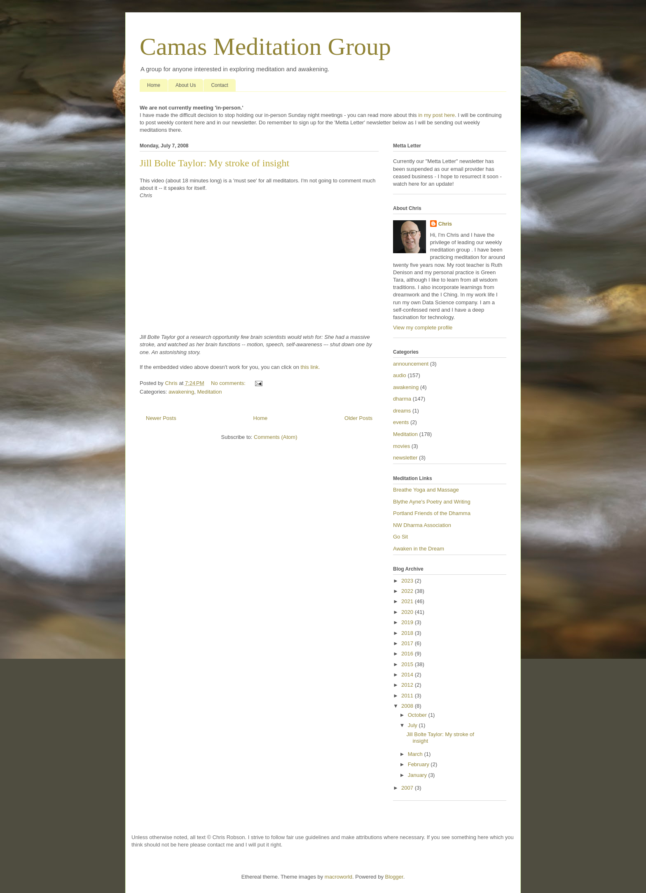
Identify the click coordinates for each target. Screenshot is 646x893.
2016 (408, 654)
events (401, 422)
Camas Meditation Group (265, 46)
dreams (402, 411)
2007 (408, 788)
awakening (181, 392)
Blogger (394, 877)
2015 (408, 664)
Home (153, 85)
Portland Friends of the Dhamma (431, 513)
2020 (408, 612)
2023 (408, 581)
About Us (186, 85)
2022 (408, 591)
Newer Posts (161, 418)
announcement (410, 364)
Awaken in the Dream (418, 549)
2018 (408, 633)
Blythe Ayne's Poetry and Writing (431, 502)
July (413, 725)
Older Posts (358, 418)
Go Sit (400, 537)
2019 (408, 622)
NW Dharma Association (422, 525)
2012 (408, 685)
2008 (408, 706)
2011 (408, 695)
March (416, 754)
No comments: (229, 383)
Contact (219, 85)
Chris (445, 224)
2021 (408, 601)
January (418, 775)
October (418, 715)
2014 (408, 674)
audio (399, 375)
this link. (310, 367)
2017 (408, 643)
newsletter (405, 458)
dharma (402, 399)
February (419, 764)
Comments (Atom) (275, 437)
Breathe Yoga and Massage (426, 490)
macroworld (338, 877)
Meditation (209, 392)
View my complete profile (422, 327)
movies (401, 446)
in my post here (436, 115)
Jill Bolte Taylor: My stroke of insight (214, 163)
